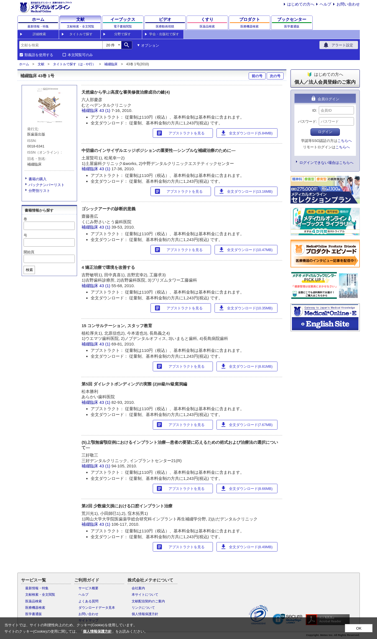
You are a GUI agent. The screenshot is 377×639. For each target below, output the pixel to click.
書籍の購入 (38, 179)
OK (358, 628)
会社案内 (138, 588)
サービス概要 (88, 588)
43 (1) (105, 110)
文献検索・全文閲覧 (40, 595)
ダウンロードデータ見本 (96, 608)
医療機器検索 (35, 608)
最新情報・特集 (37, 588)
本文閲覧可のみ (80, 55)
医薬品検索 (33, 601)
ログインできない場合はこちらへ (326, 163)
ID (314, 110)
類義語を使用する (38, 55)
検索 (29, 270)
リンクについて (143, 608)
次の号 (275, 76)
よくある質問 (88, 601)
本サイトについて (145, 595)
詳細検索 (39, 34)
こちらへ (344, 141)
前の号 (257, 76)
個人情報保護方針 (145, 614)
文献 (41, 64)
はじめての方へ (300, 4)
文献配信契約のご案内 (148, 601)
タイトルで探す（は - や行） (74, 64)
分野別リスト (39, 191)
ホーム (24, 64)
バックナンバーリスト (47, 185)
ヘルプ (325, 4)
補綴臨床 (111, 64)
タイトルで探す (81, 34)
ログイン (325, 132)
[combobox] (60, 45)
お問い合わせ (348, 4)
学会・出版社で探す (164, 34)
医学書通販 (33, 614)
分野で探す (122, 34)
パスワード (307, 121)
